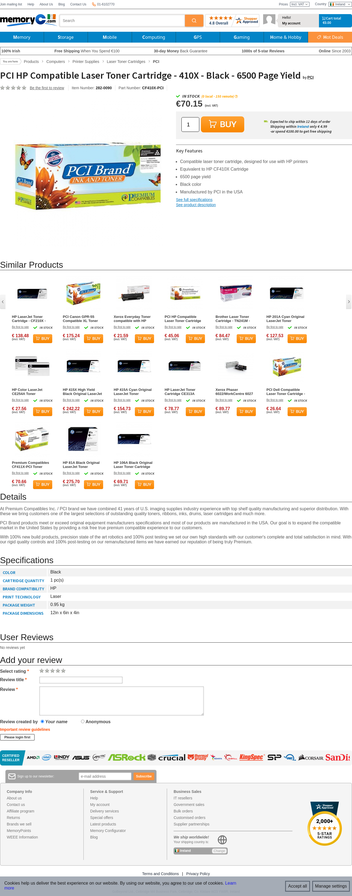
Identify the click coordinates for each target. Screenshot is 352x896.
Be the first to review (47, 88)
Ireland (303, 127)
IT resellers (183, 798)
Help (30, 4)
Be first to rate (20, 327)
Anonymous (95, 721)
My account (291, 23)
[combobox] (122, 21)
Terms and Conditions (160, 874)
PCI (310, 77)
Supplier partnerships (191, 824)
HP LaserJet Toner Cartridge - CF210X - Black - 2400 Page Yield (31, 319)
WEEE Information (22, 837)
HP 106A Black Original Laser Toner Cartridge (133, 465)
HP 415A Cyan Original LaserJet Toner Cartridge (133, 392)
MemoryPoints (19, 830)
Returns (13, 817)
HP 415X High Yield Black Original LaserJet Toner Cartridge (82, 392)
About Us (46, 4)
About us (14, 798)
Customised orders (190, 817)
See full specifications (194, 199)
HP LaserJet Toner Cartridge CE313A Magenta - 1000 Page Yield (182, 392)
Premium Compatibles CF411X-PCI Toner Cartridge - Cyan (30, 465)
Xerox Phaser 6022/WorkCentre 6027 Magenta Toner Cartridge (234, 392)
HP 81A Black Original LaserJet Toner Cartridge (81, 465)
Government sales (189, 804)
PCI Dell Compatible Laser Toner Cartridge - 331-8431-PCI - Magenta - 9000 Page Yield (286, 392)
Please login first (17, 737)
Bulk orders (183, 811)
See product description (196, 205)
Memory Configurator (108, 830)
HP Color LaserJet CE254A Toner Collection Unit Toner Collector (29, 392)
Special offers (101, 817)
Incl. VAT (299, 4)
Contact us (16, 804)
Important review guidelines (25, 729)
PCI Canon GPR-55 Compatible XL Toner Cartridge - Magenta (80, 319)
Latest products (103, 824)
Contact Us (78, 4)
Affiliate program (20, 811)
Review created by (19, 721)
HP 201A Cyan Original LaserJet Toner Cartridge (285, 319)
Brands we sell (19, 824)
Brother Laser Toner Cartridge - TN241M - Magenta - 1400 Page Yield (233, 319)
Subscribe (144, 776)
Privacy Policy (198, 874)
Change (219, 851)
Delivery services (104, 811)
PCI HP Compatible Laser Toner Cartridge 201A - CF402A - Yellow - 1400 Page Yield (185, 319)
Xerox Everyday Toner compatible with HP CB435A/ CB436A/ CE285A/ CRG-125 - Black (132, 319)
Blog (61, 4)
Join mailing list (11, 4)
